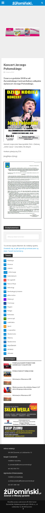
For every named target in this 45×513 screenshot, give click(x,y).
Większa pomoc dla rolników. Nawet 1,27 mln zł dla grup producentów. (26, 388)
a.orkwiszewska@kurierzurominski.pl (21, 481)
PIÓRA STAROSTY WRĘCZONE (22, 371)
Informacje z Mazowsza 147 (21, 395)
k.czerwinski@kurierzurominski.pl (19, 465)
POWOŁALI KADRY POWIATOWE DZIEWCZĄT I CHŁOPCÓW (23, 364)
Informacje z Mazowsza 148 (21, 379)
